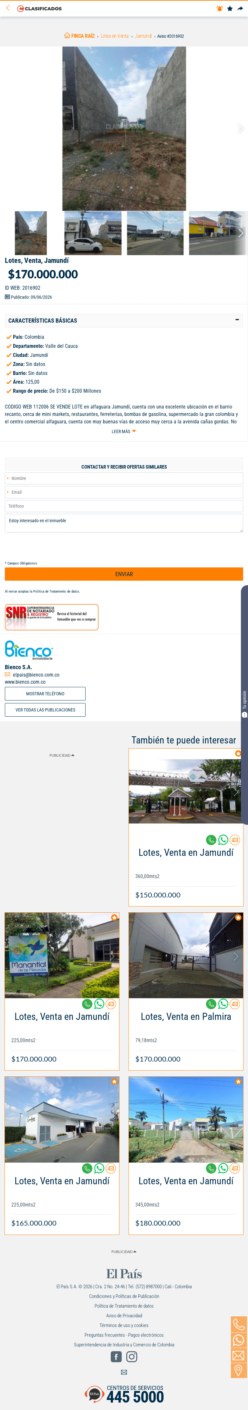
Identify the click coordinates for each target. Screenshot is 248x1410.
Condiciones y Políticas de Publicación (124, 1296)
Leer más (121, 431)
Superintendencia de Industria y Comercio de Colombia (124, 1345)
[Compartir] (240, 8)
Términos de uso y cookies (124, 1325)
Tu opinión (244, 704)
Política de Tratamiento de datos (56, 591)
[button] (124, 320)
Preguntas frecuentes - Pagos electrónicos (124, 1335)
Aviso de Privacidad (124, 1316)
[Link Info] (186, 870)
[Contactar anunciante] (235, 842)
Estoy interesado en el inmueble (124, 523)
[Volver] (10, 8)
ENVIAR (124, 574)
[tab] (124, 320)
